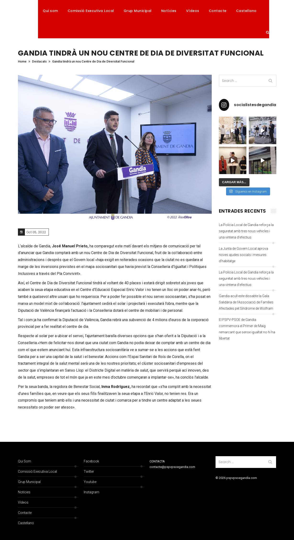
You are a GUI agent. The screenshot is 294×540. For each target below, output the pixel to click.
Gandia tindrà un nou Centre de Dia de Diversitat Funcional (93, 61)
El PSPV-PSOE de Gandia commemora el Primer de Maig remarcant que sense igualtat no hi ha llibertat (247, 329)
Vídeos (192, 10)
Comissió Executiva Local (91, 10)
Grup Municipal (138, 10)
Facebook (91, 461)
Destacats (39, 61)
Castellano (246, 10)
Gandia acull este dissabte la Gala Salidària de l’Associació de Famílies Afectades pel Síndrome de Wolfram (246, 302)
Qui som (50, 10)
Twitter (89, 471)
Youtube (90, 482)
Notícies (169, 10)
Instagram (91, 492)
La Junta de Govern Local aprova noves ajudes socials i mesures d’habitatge (243, 255)
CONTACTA (157, 461)
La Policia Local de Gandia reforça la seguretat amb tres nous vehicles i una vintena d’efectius (246, 231)
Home (22, 61)
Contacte (218, 10)
